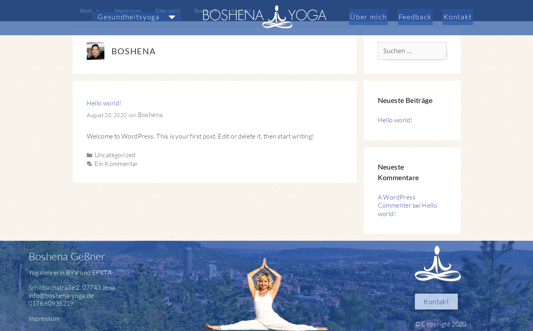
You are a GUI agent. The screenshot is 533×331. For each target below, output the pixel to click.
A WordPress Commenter (397, 201)
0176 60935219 (51, 303)
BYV (72, 272)
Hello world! (104, 103)
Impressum (44, 318)
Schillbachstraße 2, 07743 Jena (72, 287)
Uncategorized (115, 155)
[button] (137, 17)
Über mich (368, 16)
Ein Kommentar (116, 163)
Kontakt (457, 16)
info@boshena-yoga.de (61, 295)
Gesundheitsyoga (137, 17)
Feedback (415, 16)
